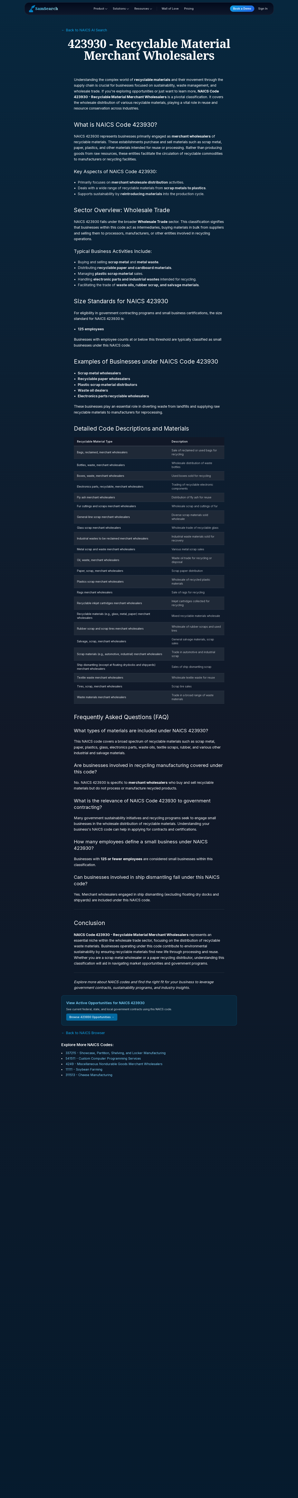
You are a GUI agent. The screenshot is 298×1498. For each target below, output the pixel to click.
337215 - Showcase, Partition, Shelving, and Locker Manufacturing (116, 1053)
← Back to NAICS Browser (83, 1033)
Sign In (263, 8)
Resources (143, 8)
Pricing (189, 8)
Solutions (121, 8)
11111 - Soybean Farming (84, 1069)
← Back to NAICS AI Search (84, 30)
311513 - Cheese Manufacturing (89, 1075)
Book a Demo (242, 8)
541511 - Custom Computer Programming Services (103, 1058)
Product (100, 8)
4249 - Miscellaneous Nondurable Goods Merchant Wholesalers (114, 1064)
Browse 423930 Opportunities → (91, 1017)
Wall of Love (170, 8)
